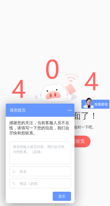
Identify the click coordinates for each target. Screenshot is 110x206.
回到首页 (75, 141)
